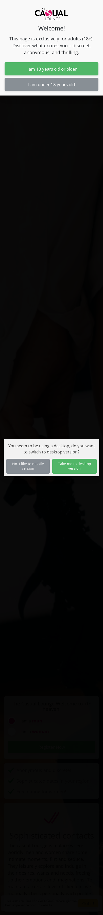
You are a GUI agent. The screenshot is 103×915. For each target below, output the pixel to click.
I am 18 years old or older (51, 69)
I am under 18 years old (51, 84)
